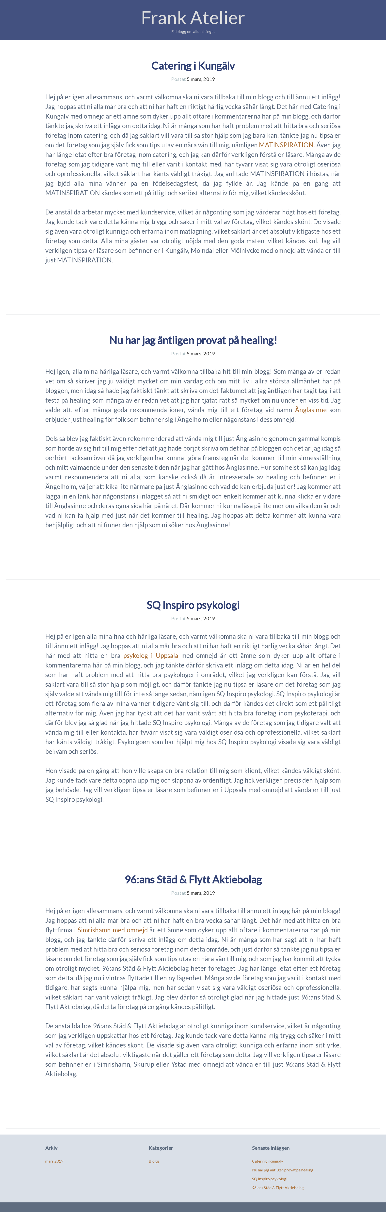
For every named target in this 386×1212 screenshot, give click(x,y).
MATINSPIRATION (286, 145)
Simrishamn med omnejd (113, 930)
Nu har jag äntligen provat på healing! (193, 340)
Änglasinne (311, 410)
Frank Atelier (193, 17)
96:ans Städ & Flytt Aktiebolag (193, 879)
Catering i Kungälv (193, 66)
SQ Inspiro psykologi (193, 605)
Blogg (154, 1161)
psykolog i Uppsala (152, 655)
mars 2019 (54, 1161)
